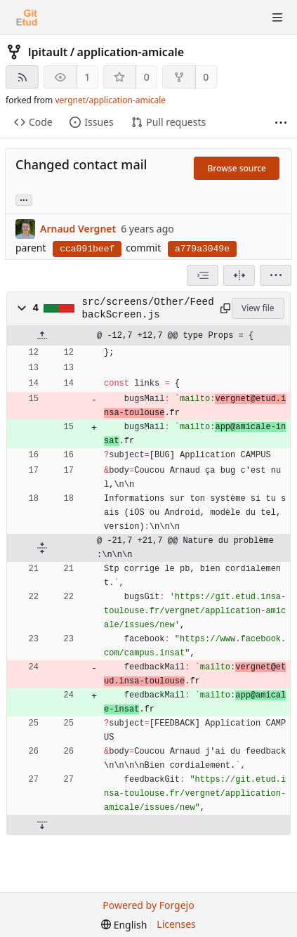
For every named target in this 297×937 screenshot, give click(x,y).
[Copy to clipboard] (224, 308)
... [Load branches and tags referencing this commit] (24, 199)
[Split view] (239, 275)
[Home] (26, 17)
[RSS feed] (22, 77)
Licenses (176, 924)
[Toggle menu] (277, 17)
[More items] (280, 122)
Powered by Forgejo (148, 905)
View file (258, 308)
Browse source (236, 168)
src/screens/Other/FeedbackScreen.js (148, 308)
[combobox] (202, 275)
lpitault (47, 52)
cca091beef (87, 249)
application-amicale (131, 52)
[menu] (275, 275)
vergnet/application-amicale (110, 100)
